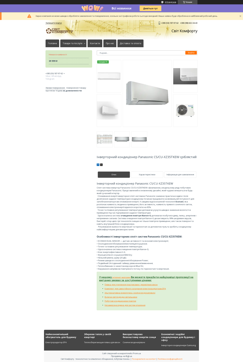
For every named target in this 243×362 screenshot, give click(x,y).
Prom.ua (137, 353)
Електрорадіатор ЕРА (56, 342)
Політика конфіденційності (170, 359)
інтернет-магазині (121, 277)
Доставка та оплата (130, 43)
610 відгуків (170, 2)
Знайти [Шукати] (191, 53)
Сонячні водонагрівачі (134, 342)
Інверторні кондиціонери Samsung (178, 345)
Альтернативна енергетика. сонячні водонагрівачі (130, 292)
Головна (52, 43)
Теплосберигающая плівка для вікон (102, 342)
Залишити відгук (54, 23)
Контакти (95, 43)
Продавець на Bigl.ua (121, 356)
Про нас (110, 43)
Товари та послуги (72, 43)
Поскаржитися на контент (144, 359)
